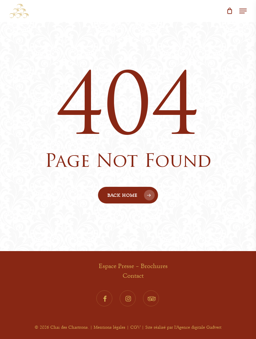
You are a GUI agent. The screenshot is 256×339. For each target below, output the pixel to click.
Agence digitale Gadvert (198, 327)
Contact (133, 275)
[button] (243, 11)
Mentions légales (109, 327)
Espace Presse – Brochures (133, 266)
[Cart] (229, 11)
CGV (135, 327)
